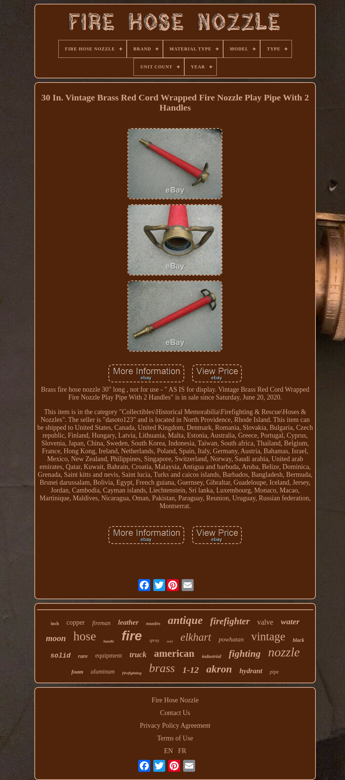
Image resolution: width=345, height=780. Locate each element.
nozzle (284, 652)
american (174, 653)
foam (77, 672)
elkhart (196, 637)
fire (131, 635)
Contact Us (175, 713)
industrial (211, 656)
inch (55, 623)
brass (162, 668)
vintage (268, 636)
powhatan (231, 639)
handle (109, 641)
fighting (245, 653)
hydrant (251, 671)
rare (83, 656)
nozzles (153, 623)
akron (219, 669)
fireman (101, 623)
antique (185, 620)
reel (170, 641)
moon (56, 638)
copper (76, 622)
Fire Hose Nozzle (175, 700)
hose (84, 636)
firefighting (132, 673)
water (290, 621)
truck (138, 654)
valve (265, 622)
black (298, 640)
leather (128, 622)
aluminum (103, 671)
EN (168, 751)
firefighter (230, 621)
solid (60, 655)
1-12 (190, 670)
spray (155, 640)
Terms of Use (175, 738)
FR (182, 751)
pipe (274, 672)
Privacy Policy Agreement (175, 725)
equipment (108, 655)
